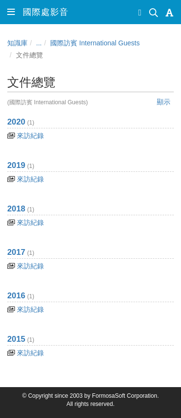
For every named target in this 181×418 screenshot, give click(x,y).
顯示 (163, 102)
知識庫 (17, 43)
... (39, 43)
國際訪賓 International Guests (94, 43)
